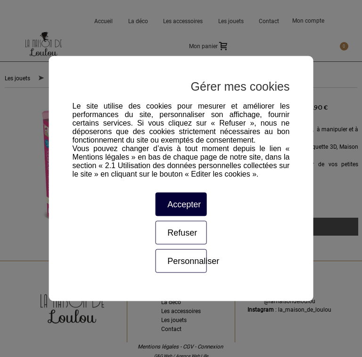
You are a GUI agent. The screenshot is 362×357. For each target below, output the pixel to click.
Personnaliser (186, 261)
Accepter (184, 204)
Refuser (182, 233)
